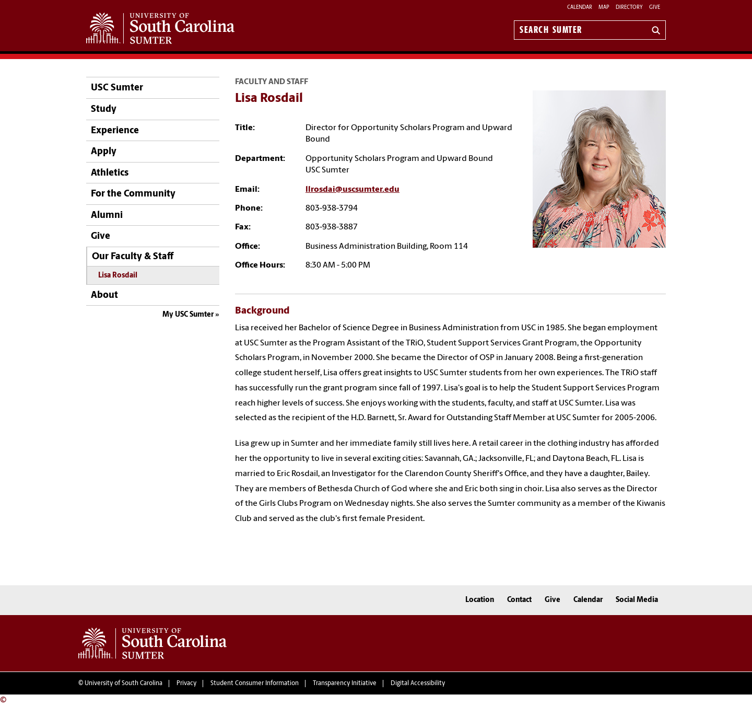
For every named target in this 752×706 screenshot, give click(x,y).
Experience (115, 131)
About (104, 295)
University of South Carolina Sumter (152, 643)
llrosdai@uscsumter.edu (353, 190)
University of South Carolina (123, 683)
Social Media (637, 600)
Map (603, 7)
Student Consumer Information (254, 683)
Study (103, 109)
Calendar (579, 7)
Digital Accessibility (418, 683)
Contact (519, 600)
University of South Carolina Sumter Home (160, 28)
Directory (629, 7)
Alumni (107, 216)
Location (479, 600)
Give (654, 7)
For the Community (133, 194)
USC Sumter (117, 88)
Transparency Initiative (345, 683)
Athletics (109, 173)
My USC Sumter (188, 315)
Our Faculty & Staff (132, 256)
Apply (103, 152)
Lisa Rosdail (117, 275)
